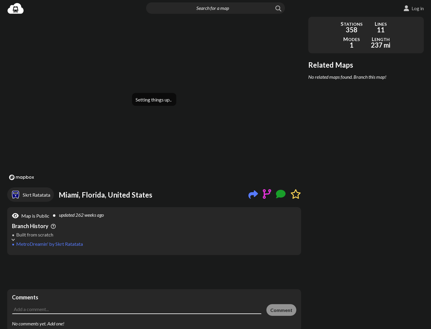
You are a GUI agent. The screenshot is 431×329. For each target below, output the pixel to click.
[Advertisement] (154, 272)
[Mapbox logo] (21, 177)
